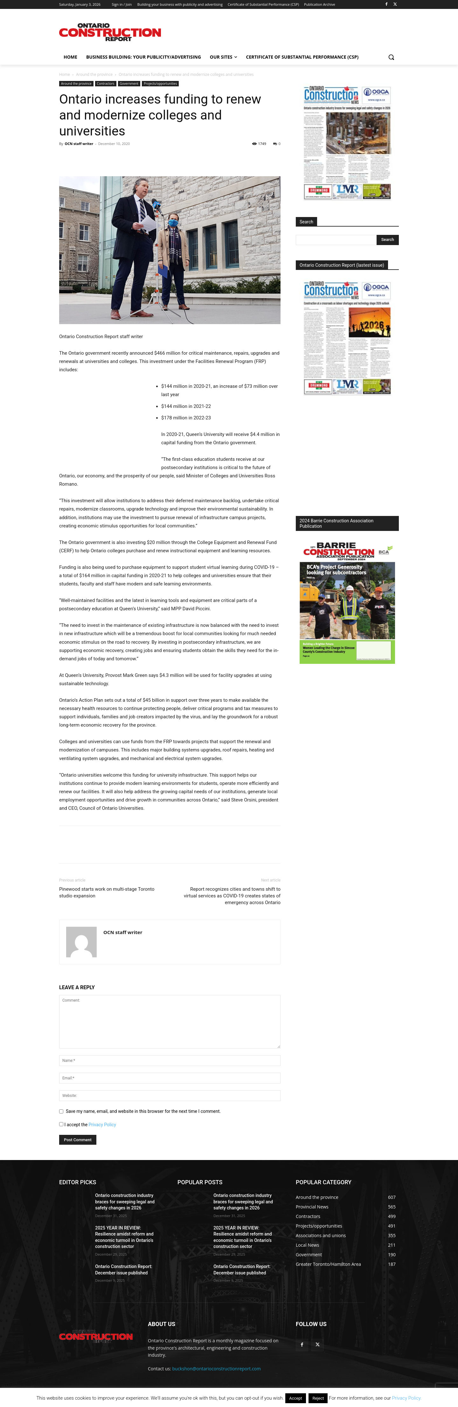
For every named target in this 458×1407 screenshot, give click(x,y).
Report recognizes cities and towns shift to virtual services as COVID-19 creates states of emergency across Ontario (232, 895)
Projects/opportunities (160, 83)
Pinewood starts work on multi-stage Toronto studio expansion (107, 892)
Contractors (105, 83)
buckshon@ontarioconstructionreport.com (216, 1369)
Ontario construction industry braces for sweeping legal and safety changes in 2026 (125, 1201)
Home (64, 74)
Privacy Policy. (406, 1398)
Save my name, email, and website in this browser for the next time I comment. (143, 1111)
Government (129, 83)
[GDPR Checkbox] (61, 1124)
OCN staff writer (79, 143)
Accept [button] (295, 1398)
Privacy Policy (102, 1124)
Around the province (94, 74)
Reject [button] (318, 1398)
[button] (391, 57)
